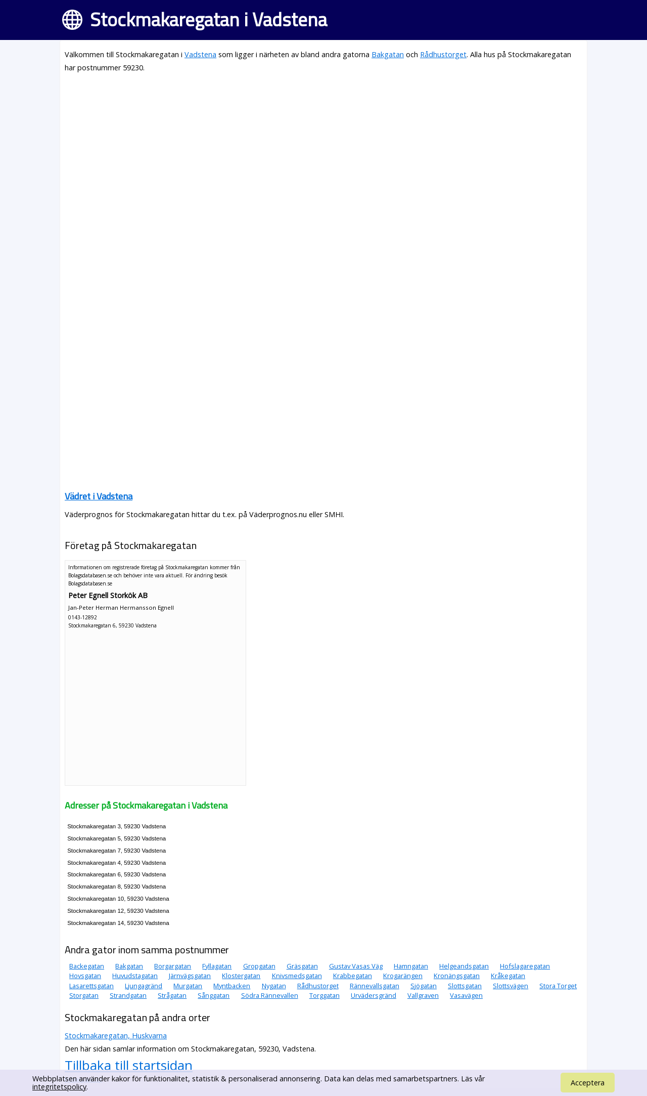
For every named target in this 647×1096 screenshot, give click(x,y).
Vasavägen (466, 995)
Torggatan (324, 995)
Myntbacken (231, 985)
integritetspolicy (59, 1086)
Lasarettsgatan (91, 985)
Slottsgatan (465, 985)
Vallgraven (423, 995)
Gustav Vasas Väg (356, 966)
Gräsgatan (302, 966)
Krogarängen (403, 975)
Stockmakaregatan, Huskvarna (116, 1035)
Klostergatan (241, 975)
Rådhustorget (443, 54)
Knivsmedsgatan (297, 975)
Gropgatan (259, 966)
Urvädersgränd (373, 995)
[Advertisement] (323, 153)
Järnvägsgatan (190, 975)
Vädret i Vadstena (98, 496)
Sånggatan (213, 995)
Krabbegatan (352, 975)
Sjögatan (423, 985)
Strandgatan (128, 995)
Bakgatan (388, 54)
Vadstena (200, 54)
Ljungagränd (143, 985)
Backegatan (86, 966)
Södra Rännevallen (269, 995)
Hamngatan (411, 966)
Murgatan (187, 985)
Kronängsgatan (457, 975)
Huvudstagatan (135, 975)
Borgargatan (172, 966)
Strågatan (172, 995)
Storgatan (84, 995)
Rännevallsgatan (374, 985)
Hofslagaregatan (525, 966)
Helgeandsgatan (464, 966)
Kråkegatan (508, 975)
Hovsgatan (85, 975)
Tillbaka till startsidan (129, 1065)
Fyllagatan (217, 966)
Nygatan (274, 985)
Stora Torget (558, 985)
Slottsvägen (510, 985)
